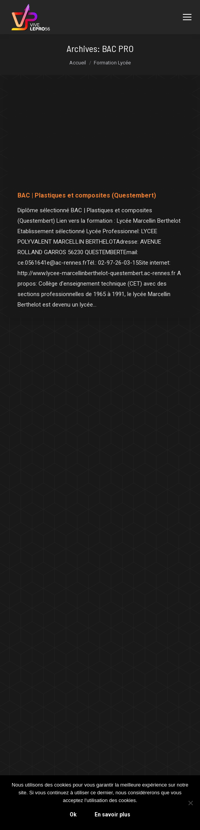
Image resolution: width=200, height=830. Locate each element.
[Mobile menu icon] (187, 17)
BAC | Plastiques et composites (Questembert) (87, 195)
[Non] (190, 803)
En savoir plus (112, 814)
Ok (73, 814)
